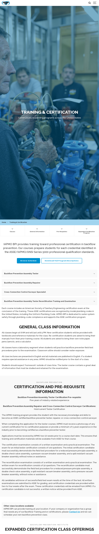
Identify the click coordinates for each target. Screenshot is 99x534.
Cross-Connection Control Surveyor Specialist (49, 292)
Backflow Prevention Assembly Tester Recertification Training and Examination (49, 301)
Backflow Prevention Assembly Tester (49, 273)
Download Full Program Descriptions (62, 261)
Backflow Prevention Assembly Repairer (49, 283)
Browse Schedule (28, 261)
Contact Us (74, 512)
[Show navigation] (95, 3)
